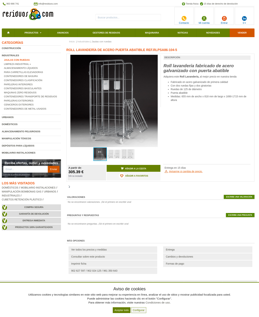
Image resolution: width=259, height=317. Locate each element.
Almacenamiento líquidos (21, 68)
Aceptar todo (121, 310)
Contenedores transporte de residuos (30, 96)
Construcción (11, 48)
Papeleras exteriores (18, 100)
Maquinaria (152, 33)
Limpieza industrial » (17, 64)
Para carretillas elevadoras (23, 72)
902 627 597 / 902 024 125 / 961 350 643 (94, 270)
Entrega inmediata (34, 220)
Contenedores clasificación (23, 80)
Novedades (213, 33)
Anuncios (63, 33)
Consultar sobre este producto (88, 256)
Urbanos (8, 117)
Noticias (183, 33)
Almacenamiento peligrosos (21, 131)
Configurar (138, 310)
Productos (31, 33)
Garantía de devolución (34, 214)
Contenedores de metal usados (25, 108)
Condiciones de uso (158, 302)
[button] (154, 58)
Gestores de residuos (106, 33)
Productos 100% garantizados (34, 227)
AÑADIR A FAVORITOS (133, 176)
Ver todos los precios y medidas (89, 249)
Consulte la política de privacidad (16, 175)
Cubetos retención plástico (22, 199)
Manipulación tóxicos (16, 138)
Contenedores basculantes (23, 88)
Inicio (72, 41)
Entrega (170, 249)
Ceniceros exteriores (19, 104)
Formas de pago (175, 263)
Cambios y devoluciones (179, 256)
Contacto (184, 20)
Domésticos (9, 124)
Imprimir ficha (78, 263)
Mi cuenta (204, 20)
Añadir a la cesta (133, 168)
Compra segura (34, 207)
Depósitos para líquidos (18, 145)
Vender (242, 33)
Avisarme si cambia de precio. (184, 171)
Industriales (10, 55)
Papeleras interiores (18, 84)
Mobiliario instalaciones (18, 152)
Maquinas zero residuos (20, 92)
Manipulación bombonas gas (21, 191)
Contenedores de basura (21, 76)
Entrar (224, 20)
